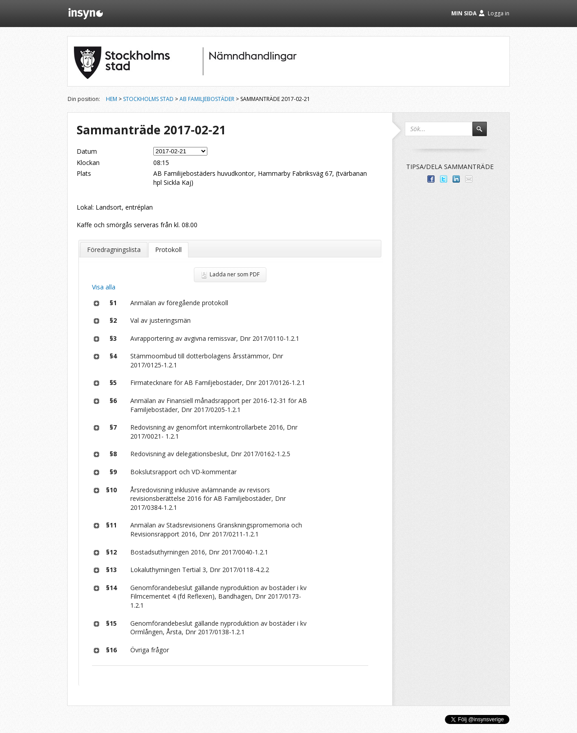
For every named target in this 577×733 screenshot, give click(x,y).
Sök (483, 133)
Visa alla (103, 287)
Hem (111, 99)
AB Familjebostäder (206, 99)
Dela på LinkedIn (456, 179)
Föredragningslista (114, 249)
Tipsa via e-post (468, 179)
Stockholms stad (148, 99)
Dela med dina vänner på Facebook (431, 179)
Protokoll (168, 249)
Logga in (498, 13)
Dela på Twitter (443, 179)
